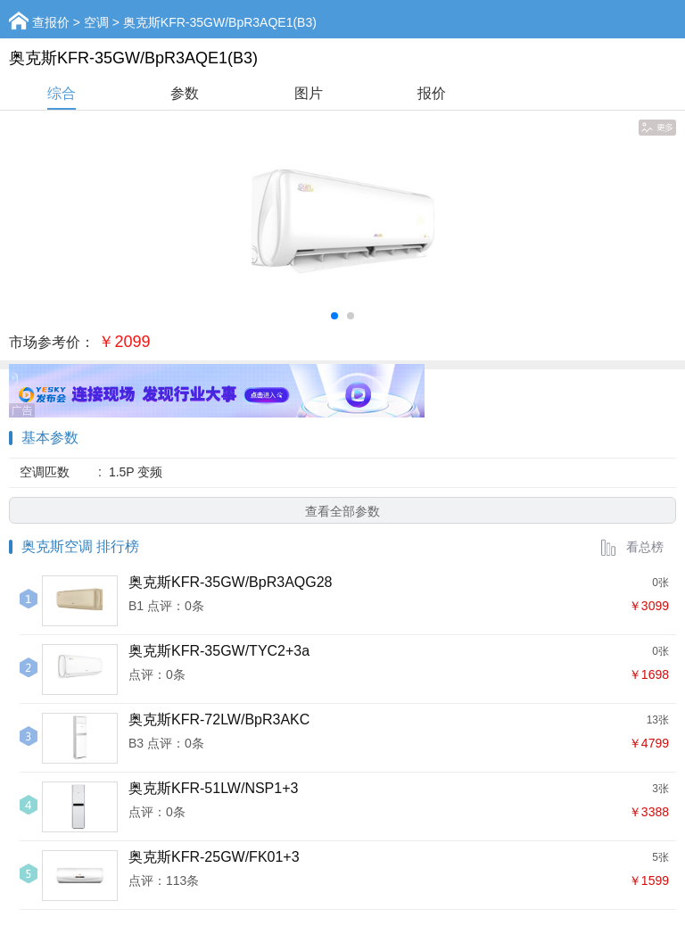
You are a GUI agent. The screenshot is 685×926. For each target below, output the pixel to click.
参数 (184, 93)
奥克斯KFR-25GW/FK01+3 (214, 856)
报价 (431, 93)
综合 (61, 93)
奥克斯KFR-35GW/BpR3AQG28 (230, 582)
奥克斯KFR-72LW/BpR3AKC (218, 719)
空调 (96, 22)
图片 (308, 93)
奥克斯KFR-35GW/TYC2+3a (218, 650)
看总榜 (631, 547)
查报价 (51, 22)
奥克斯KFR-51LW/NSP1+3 (213, 788)
